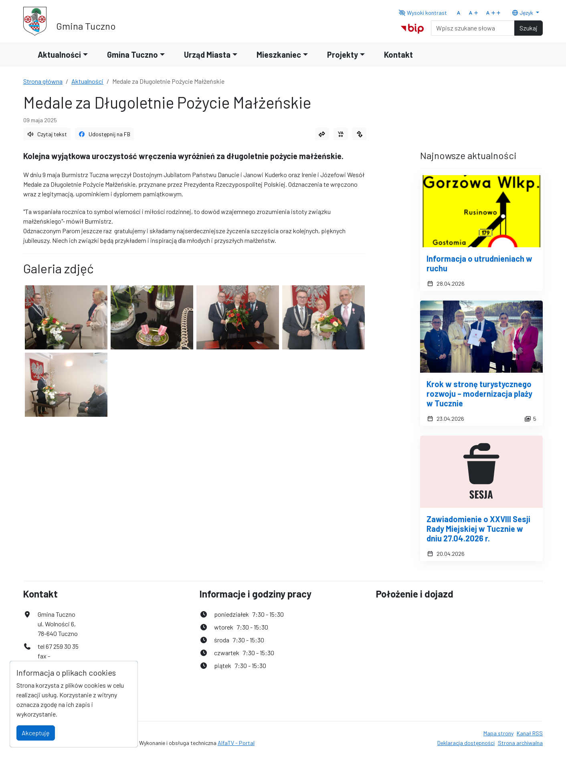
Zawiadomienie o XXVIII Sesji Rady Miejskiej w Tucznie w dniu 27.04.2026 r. (478, 528)
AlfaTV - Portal (236, 742)
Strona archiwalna (520, 742)
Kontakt (398, 54)
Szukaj (529, 28)
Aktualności (87, 81)
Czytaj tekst (47, 134)
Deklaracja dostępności (466, 742)
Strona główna (43, 81)
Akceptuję (36, 733)
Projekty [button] (342, 54)
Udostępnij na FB (105, 134)
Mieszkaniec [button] (279, 54)
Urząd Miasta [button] (207, 54)
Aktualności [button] (59, 54)
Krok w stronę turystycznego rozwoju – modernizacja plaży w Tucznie (479, 393)
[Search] (473, 28)
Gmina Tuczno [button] (132, 54)
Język (523, 12)
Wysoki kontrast (423, 12)
